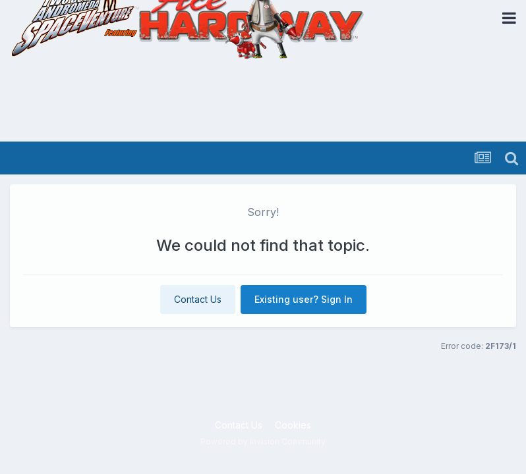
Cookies (293, 425)
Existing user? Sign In (303, 299)
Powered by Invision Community (263, 441)
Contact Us (197, 299)
